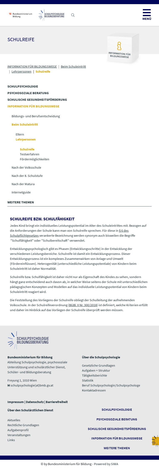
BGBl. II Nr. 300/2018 (83, 305)
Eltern (20, 134)
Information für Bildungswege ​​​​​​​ (116, 438)
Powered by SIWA (106, 464)
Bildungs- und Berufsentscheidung (36, 116)
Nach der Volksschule (26, 167)
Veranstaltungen (18, 435)
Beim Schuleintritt (73, 66)
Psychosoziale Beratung (116, 419)
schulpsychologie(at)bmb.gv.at (32, 385)
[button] (73, 15)
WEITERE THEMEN (20, 202)
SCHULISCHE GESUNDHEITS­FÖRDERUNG (37, 99)
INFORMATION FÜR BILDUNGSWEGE (32, 66)
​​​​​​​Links (11, 440)
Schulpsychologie (117, 409)
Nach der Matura (23, 184)
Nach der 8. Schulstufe (27, 176)
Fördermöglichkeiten (34, 159)
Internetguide (21, 192)
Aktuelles (13, 420)
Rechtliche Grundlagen (23, 425)
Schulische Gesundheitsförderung (117, 429)
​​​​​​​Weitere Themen (117, 448)
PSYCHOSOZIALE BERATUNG (28, 93)
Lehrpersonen (21, 71)
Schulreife (27, 149)
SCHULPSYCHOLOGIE (22, 86)
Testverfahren (29, 154)
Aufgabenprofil (18, 430)
